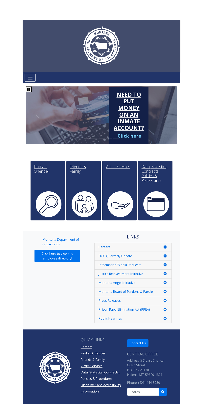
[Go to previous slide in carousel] (37, 115)
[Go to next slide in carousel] (165, 115)
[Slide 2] (101, 139)
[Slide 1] (94, 139)
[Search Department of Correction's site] (163, 392)
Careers (86, 347)
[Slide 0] (87, 139)
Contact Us (138, 343)
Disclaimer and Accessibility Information (101, 388)
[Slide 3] (109, 139)
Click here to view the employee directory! (57, 255)
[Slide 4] (116, 139)
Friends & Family (93, 359)
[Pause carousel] (29, 89)
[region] (101, 115)
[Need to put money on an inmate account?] (129, 114)
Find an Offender (93, 353)
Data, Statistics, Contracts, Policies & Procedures (100, 375)
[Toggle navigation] (30, 78)
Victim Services (91, 366)
